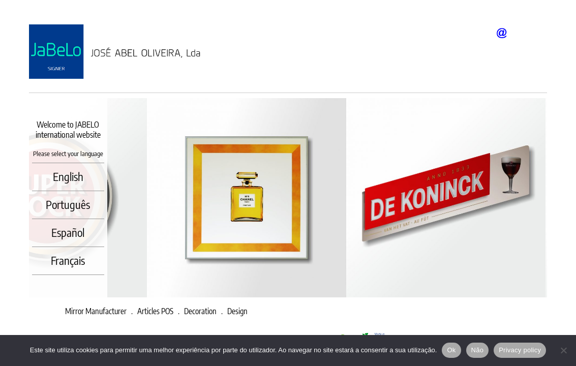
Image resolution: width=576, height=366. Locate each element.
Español (67, 232)
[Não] (563, 350)
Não (477, 350)
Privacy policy (520, 350)
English (68, 176)
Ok (451, 350)
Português (68, 204)
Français (68, 260)
